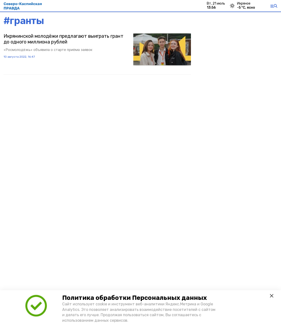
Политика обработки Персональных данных (134, 298)
